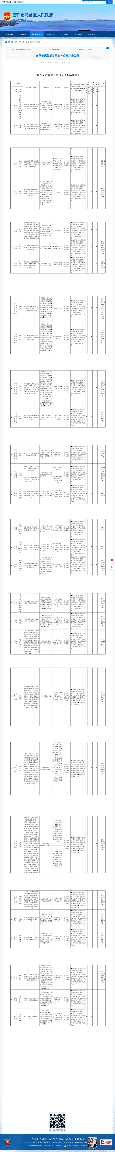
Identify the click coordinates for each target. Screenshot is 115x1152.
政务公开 (21, 42)
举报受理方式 (79, 1139)
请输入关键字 (87, 2)
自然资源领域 (29, 42)
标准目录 (37, 42)
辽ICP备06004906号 (36, 1145)
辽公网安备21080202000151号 (75, 1145)
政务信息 (23, 34)
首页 (15, 42)
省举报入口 (69, 1139)
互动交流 (64, 34)
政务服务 (50, 34)
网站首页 (9, 34)
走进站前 (78, 34)
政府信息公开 (36, 34)
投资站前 (91, 34)
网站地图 (35, 1139)
